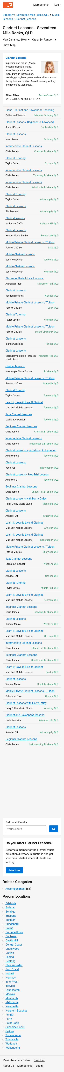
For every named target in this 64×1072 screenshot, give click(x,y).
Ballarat (10, 907)
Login (57, 4)
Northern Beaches (16, 1010)
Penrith (9, 1014)
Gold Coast (12, 969)
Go (53, 828)
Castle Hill (11, 940)
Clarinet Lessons (26, 19)
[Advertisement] (32, 783)
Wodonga (11, 1043)
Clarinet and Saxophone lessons (24, 715)
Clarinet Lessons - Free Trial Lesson (26, 474)
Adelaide (10, 903)
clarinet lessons (15, 366)
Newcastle (11, 1006)
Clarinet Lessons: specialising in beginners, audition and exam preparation (32, 450)
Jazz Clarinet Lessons (18, 414)
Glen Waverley (14, 965)
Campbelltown (14, 932)
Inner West (11, 981)
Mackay (10, 994)
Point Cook (12, 1023)
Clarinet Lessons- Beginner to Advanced (29, 122)
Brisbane (10, 915)
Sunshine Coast (14, 1027)
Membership (40, 4)
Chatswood (12, 948)
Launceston (12, 990)
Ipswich (10, 985)
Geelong (10, 961)
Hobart (9, 973)
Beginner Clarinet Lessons (21, 426)
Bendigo (10, 911)
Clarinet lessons (15, 218)
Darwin (9, 952)
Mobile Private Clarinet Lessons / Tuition (29, 242)
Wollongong (12, 1047)
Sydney (9, 1031)
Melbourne (11, 1002)
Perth (8, 1018)
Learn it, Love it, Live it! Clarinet (24, 402)
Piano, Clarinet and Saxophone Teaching (29, 110)
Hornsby (10, 977)
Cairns (9, 928)
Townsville (11, 1039)
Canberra (11, 936)
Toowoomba (13, 1035)
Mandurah (11, 998)
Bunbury (10, 919)
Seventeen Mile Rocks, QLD (32, 14)
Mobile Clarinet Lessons (20, 254)
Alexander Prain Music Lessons (24, 278)
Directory (8, 14)
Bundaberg (12, 924)
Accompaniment (15, 888)
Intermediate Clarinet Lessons (23, 146)
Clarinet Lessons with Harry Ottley (26, 498)
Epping (9, 957)
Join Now (14, 870)
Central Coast (13, 944)
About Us (8, 1065)
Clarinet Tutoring (15, 158)
